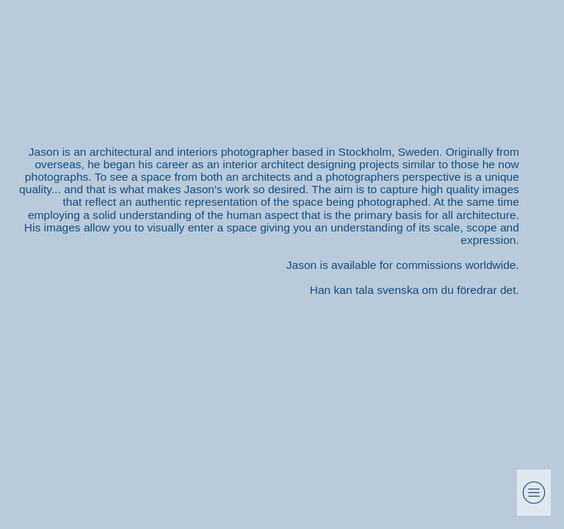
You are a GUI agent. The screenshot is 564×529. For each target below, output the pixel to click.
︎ (533, 492)
